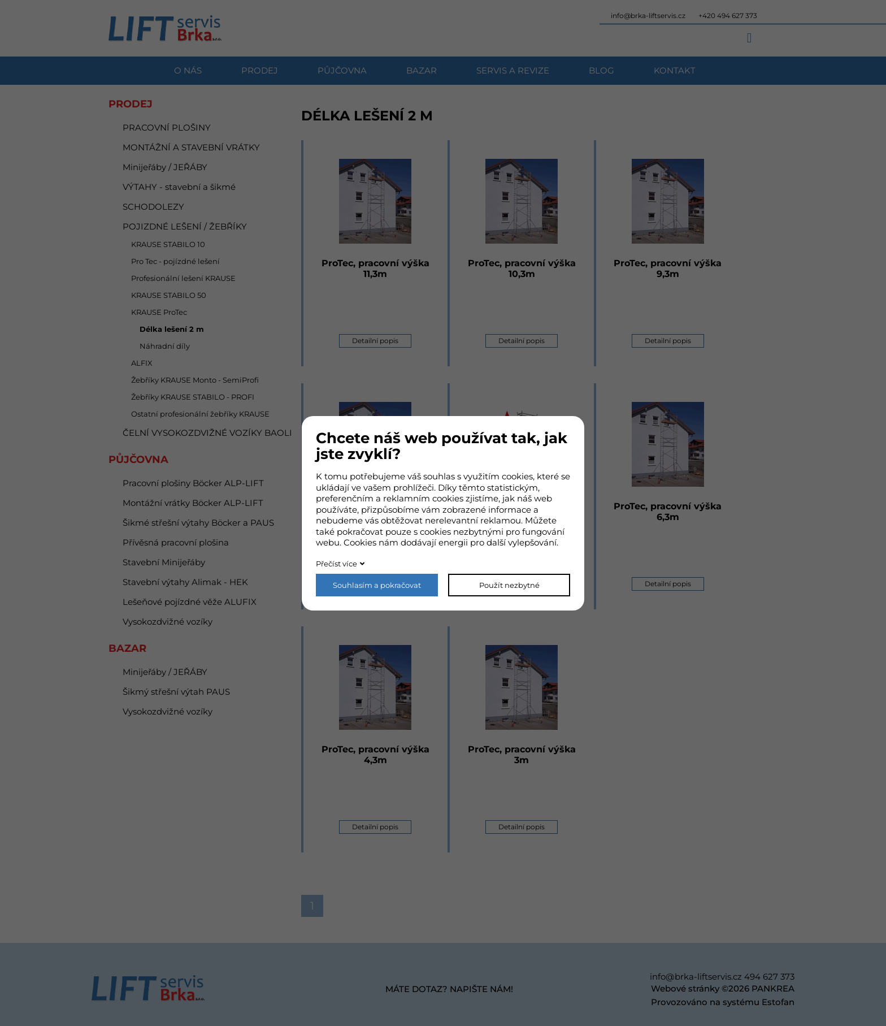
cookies (517, 476)
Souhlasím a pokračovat (377, 585)
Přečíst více (336, 563)
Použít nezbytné (509, 585)
